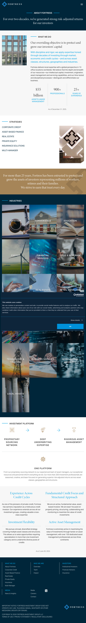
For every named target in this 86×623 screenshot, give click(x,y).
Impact (36, 573)
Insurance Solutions (13, 146)
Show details (75, 320)
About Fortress (10, 567)
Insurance (8, 582)
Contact (33, 597)
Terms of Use (7, 617)
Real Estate (8, 136)
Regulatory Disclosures (42, 617)
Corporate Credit (11, 127)
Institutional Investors (69, 567)
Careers (33, 593)
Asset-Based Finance (13, 132)
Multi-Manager (10, 150)
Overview (37, 567)
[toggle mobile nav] (81, 4)
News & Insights (10, 593)
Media (33, 590)
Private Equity (9, 141)
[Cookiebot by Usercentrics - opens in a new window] (75, 295)
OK (70, 326)
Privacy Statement (22, 617)
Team (36, 570)
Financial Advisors (68, 570)
